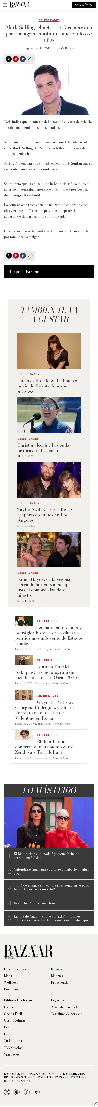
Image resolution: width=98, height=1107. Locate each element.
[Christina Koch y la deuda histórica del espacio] (49, 415)
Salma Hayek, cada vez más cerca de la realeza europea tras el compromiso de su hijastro (45, 587)
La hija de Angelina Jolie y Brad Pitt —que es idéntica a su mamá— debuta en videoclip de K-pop (52, 918)
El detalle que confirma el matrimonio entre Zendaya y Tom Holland (44, 746)
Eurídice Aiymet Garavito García (52, 649)
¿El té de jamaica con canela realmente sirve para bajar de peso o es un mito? (51, 887)
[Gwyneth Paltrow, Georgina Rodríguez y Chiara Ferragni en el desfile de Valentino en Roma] (24, 695)
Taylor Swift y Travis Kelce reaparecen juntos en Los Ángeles (44, 514)
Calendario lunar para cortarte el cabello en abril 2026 (51, 871)
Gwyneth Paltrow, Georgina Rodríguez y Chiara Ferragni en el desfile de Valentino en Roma (44, 710)
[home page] (20, 5)
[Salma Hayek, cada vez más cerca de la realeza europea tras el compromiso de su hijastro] (49, 549)
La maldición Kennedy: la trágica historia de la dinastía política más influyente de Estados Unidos (49, 635)
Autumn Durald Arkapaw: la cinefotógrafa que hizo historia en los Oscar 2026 (46, 672)
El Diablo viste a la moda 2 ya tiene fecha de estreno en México (46, 856)
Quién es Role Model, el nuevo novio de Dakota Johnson (47, 383)
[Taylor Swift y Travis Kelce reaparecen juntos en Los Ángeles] (49, 480)
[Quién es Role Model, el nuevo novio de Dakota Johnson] (49, 351)
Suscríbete (84, 5)
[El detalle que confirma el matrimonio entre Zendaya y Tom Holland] (24, 735)
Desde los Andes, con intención (37, 903)
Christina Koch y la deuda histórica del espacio (43, 448)
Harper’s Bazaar (63, 48)
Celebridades (49, 20)
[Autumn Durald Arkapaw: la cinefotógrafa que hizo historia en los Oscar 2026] (24, 660)
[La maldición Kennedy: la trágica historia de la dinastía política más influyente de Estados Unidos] (24, 621)
